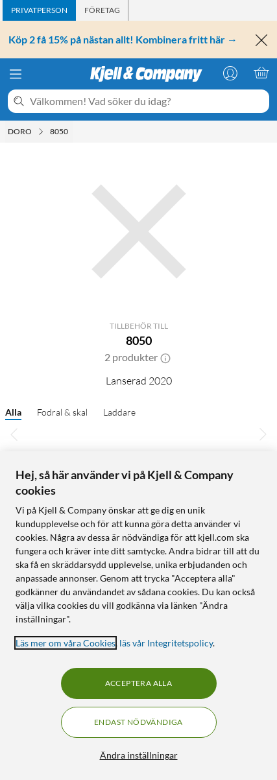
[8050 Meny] (72, 132)
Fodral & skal (62, 412)
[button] (165, 357)
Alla (13, 412)
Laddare (119, 412)
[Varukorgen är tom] (261, 72)
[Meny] (15, 73)
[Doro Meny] (40, 132)
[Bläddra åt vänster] (14, 434)
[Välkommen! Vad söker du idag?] (147, 101)
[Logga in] (230, 72)
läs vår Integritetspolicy (166, 642)
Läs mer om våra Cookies (65, 642)
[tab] (39, 10)
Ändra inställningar (139, 755)
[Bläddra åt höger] (262, 434)
